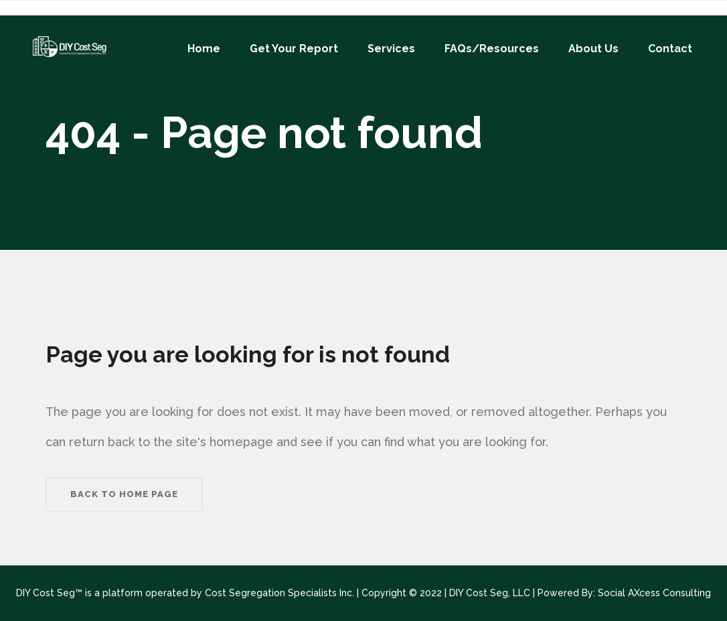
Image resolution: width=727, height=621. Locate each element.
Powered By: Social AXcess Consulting (624, 593)
